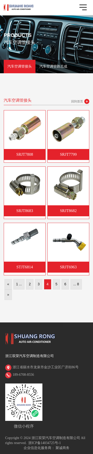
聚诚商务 (62, 448)
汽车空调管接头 (19, 66)
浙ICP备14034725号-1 (44, 443)
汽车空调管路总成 (53, 66)
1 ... (19, 284)
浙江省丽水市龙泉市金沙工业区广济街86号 (46, 367)
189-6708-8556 (23, 375)
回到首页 (77, 101)
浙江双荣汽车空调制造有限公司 (29, 356)
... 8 (76, 284)
